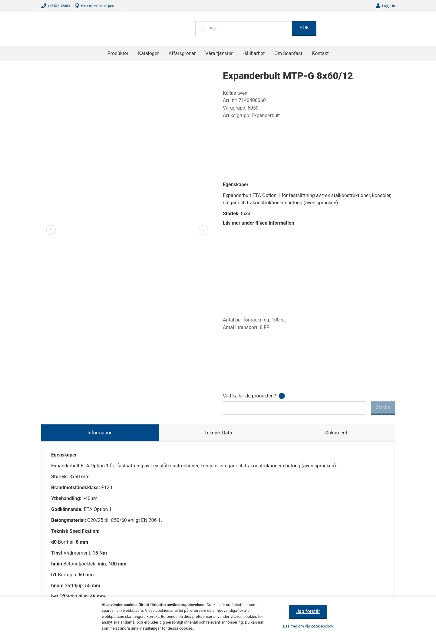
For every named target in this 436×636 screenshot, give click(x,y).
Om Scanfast (287, 53)
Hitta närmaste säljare (98, 6)
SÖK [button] (304, 28)
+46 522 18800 (59, 6)
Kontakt (319, 53)
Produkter (120, 53)
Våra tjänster (219, 53)
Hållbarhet (253, 53)
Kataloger (150, 53)
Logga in (388, 6)
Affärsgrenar (183, 53)
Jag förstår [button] (308, 611)
